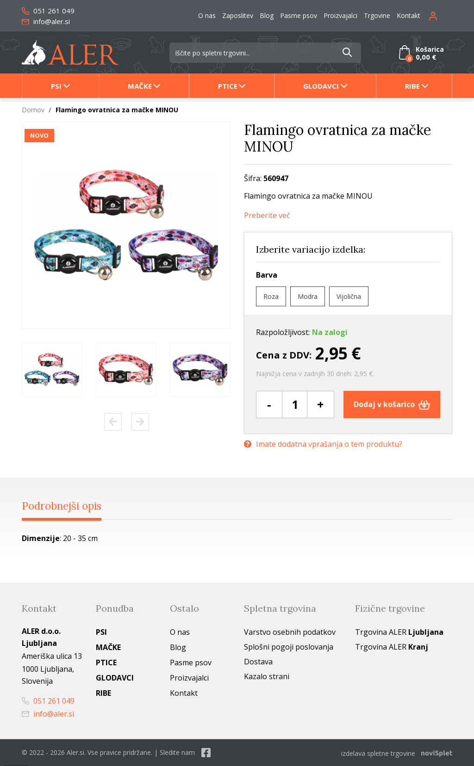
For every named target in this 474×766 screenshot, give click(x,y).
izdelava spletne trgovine (378, 752)
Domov (33, 109)
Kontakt (408, 15)
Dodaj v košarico (392, 404)
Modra (308, 296)
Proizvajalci (340, 15)
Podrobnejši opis (67, 506)
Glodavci (321, 86)
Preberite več (267, 215)
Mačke (140, 86)
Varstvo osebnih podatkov (290, 632)
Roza (271, 296)
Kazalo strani (266, 677)
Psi (56, 86)
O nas (207, 15)
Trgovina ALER (399, 632)
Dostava (258, 662)
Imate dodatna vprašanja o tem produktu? (323, 443)
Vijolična (349, 296)
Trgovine (377, 15)
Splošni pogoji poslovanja (288, 647)
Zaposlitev (237, 15)
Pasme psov (298, 15)
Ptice (227, 86)
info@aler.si (46, 21)
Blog (267, 15)
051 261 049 (48, 10)
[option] (52, 370)
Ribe (412, 86)
